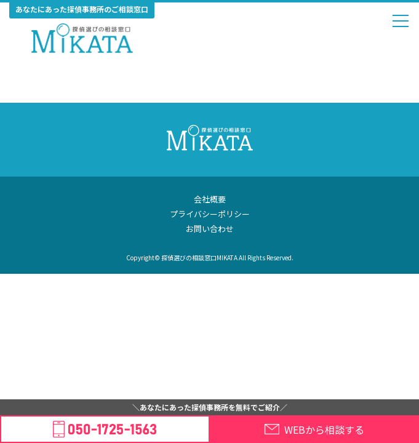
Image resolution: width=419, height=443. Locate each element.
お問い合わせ (210, 228)
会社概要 (210, 199)
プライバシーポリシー (210, 214)
